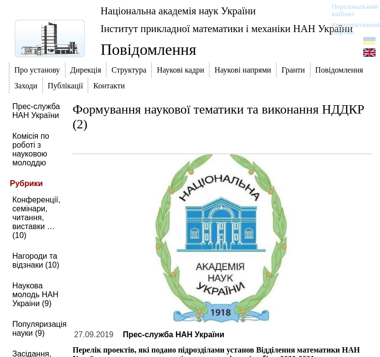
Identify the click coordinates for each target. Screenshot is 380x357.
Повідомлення (148, 49)
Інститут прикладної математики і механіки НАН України (227, 28)
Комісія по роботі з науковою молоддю (30, 149)
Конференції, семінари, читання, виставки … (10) (36, 217)
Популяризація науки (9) (39, 328)
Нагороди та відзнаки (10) (35, 260)
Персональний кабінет (350, 10)
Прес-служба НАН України (36, 110)
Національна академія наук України (178, 10)
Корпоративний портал (350, 28)
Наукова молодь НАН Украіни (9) (35, 294)
